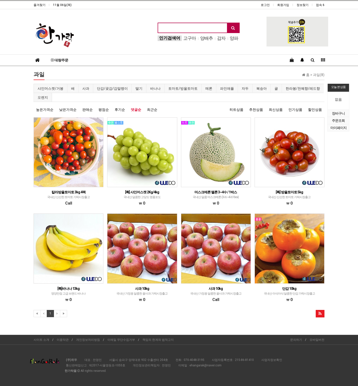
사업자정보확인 (271, 360)
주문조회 (338, 121)
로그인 (265, 5)
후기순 (120, 110)
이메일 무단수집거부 (121, 340)
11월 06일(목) (62, 5)
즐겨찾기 (39, 5)
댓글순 (136, 110)
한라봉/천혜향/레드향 (303, 88)
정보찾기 (303, 5)
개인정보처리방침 (88, 340)
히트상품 (236, 110)
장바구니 (338, 113)
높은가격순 (44, 110)
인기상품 (295, 110)
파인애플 (227, 88)
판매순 (87, 110)
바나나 (155, 88)
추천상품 (256, 110)
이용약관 (63, 340)
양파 (234, 38)
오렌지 (43, 97)
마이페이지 (338, 128)
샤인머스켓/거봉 (50, 88)
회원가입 (283, 5)
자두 (245, 88)
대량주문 (59, 60)
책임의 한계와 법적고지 (158, 340)
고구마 (189, 38)
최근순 (152, 110)
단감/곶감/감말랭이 (112, 88)
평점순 (103, 110)
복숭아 (261, 88)
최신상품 (276, 110)
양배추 (206, 38)
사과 (85, 88)
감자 (221, 38)
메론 (208, 88)
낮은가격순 (68, 110)
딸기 (138, 88)
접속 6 (320, 5)
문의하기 (296, 340)
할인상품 (315, 110)
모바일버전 (317, 340)
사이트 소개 (41, 340)
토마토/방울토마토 (183, 88)
